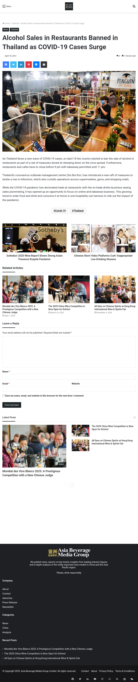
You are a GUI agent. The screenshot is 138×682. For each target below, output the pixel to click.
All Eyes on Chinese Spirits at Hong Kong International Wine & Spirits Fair (42, 658)
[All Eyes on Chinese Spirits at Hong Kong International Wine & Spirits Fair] (115, 289)
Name (6, 371)
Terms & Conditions (125, 671)
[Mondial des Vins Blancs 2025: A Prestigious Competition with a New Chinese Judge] (23, 289)
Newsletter (8, 607)
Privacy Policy (106, 671)
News (5, 29)
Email (6, 383)
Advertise (7, 598)
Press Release (9, 602)
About (5, 589)
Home (6, 23)
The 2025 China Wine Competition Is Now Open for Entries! (35, 653)
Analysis (6, 632)
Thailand (15, 23)
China (5, 627)
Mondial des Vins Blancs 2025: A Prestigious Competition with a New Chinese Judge (20, 309)
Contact (6, 593)
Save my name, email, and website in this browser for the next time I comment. (44, 395)
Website (76, 383)
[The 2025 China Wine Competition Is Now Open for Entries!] (68, 289)
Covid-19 (60, 210)
